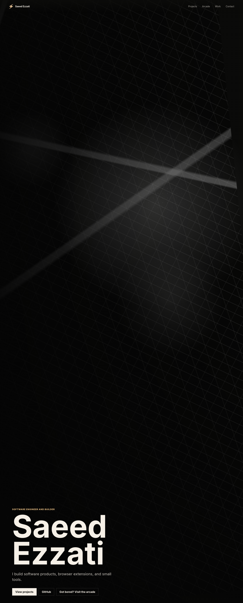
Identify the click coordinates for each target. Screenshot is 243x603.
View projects (24, 592)
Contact (230, 6)
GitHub (46, 592)
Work (218, 6)
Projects (192, 6)
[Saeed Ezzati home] (19, 6)
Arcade (206, 6)
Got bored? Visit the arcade (77, 592)
